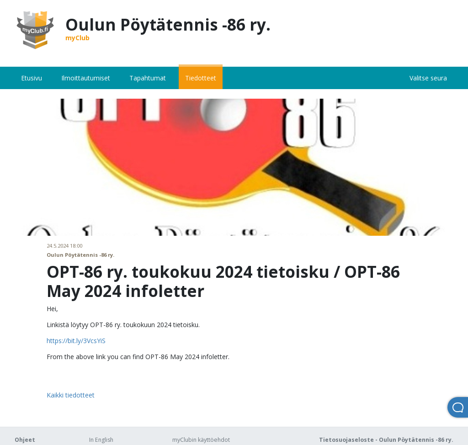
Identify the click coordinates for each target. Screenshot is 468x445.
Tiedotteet (200, 78)
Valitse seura (428, 78)
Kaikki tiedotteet (71, 395)
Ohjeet (25, 440)
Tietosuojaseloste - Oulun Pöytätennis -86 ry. (386, 440)
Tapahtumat (147, 78)
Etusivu (31, 78)
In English (101, 440)
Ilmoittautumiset (85, 78)
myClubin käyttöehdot (201, 440)
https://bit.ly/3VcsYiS (76, 340)
